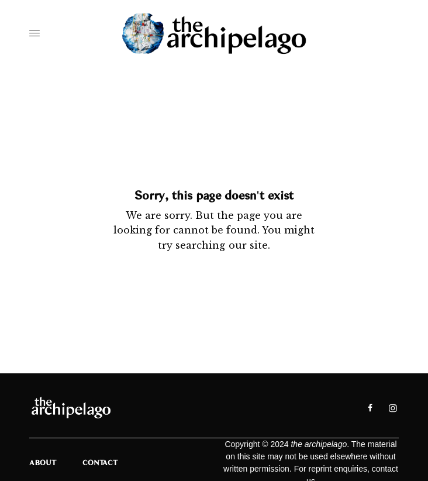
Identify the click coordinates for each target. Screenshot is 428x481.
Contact (100, 462)
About (42, 462)
